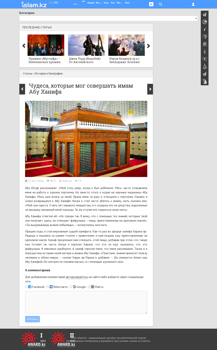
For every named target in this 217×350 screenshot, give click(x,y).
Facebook (38, 286)
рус (56, 2)
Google (81, 286)
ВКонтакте (60, 286)
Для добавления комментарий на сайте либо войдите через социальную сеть (84, 279)
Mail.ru (99, 286)
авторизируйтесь (77, 277)
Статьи (27, 73)
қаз (51, 2)
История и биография (49, 73)
